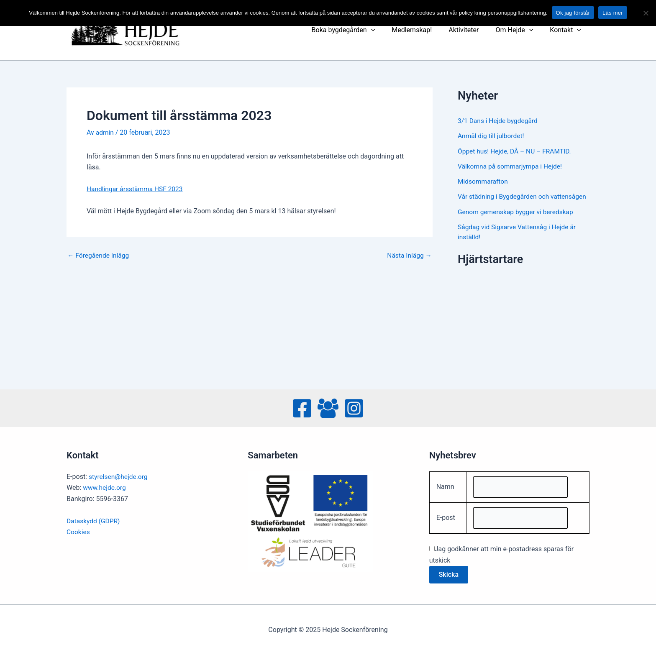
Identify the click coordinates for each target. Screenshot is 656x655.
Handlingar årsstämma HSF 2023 (136, 189)
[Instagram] (353, 407)
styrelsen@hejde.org (119, 475)
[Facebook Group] (328, 407)
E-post (445, 518)
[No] (645, 13)
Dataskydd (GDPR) (94, 520)
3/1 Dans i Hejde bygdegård (499, 121)
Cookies (78, 531)
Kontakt (567, 30)
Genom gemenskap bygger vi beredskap (517, 221)
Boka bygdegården (358, 30)
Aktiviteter (472, 30)
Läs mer (612, 13)
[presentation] (386, 30)
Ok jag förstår (573, 13)
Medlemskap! (423, 30)
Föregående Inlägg (99, 255)
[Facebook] (302, 407)
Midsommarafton (483, 181)
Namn (445, 486)
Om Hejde (519, 30)
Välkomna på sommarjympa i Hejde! (511, 166)
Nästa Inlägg (409, 255)
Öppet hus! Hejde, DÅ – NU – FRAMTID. (516, 151)
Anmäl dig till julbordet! (492, 136)
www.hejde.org (105, 486)
